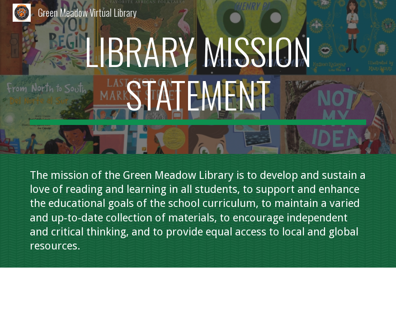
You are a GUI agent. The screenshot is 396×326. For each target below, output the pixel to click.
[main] (198, 77)
